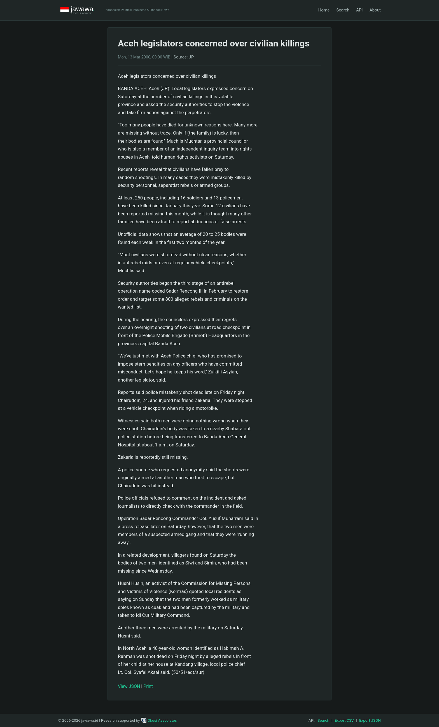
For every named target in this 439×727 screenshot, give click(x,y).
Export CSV (344, 720)
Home (324, 10)
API (359, 10)
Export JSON (370, 720)
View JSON (129, 686)
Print (148, 686)
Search (342, 10)
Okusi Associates (159, 720)
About (375, 10)
